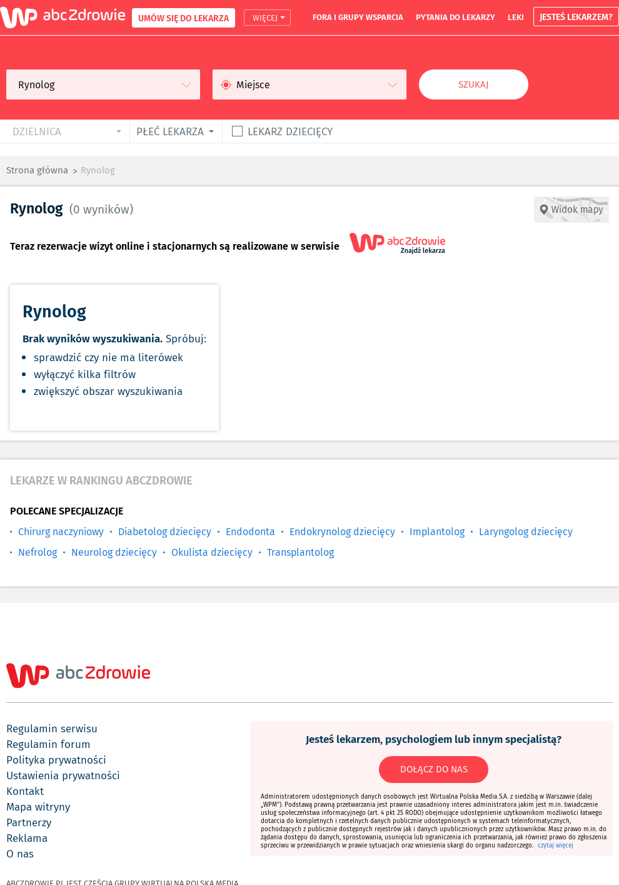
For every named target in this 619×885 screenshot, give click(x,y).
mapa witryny (38, 806)
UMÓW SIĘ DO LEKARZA (183, 17)
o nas (20, 853)
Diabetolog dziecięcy (164, 531)
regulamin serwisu (52, 728)
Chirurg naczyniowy (61, 531)
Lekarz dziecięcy (290, 131)
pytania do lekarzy (455, 17)
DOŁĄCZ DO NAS (434, 769)
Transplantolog (300, 552)
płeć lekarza (170, 131)
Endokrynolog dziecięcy (342, 531)
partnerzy (28, 822)
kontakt (25, 791)
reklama (27, 838)
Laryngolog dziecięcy (526, 531)
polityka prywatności (56, 759)
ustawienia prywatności (63, 775)
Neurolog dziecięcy (114, 552)
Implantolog (437, 531)
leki (516, 17)
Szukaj (473, 84)
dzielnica (37, 131)
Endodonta (250, 531)
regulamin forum (48, 744)
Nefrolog (37, 552)
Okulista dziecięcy (212, 552)
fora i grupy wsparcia (358, 17)
